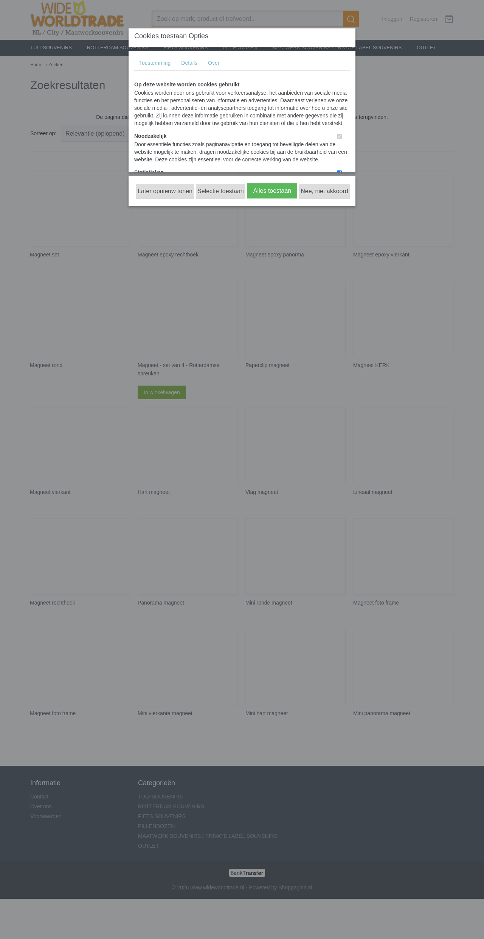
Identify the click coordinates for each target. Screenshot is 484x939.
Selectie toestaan (220, 191)
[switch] (339, 136)
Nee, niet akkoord (324, 191)
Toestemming (155, 63)
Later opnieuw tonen (165, 191)
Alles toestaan (272, 190)
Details (189, 63)
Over (213, 63)
